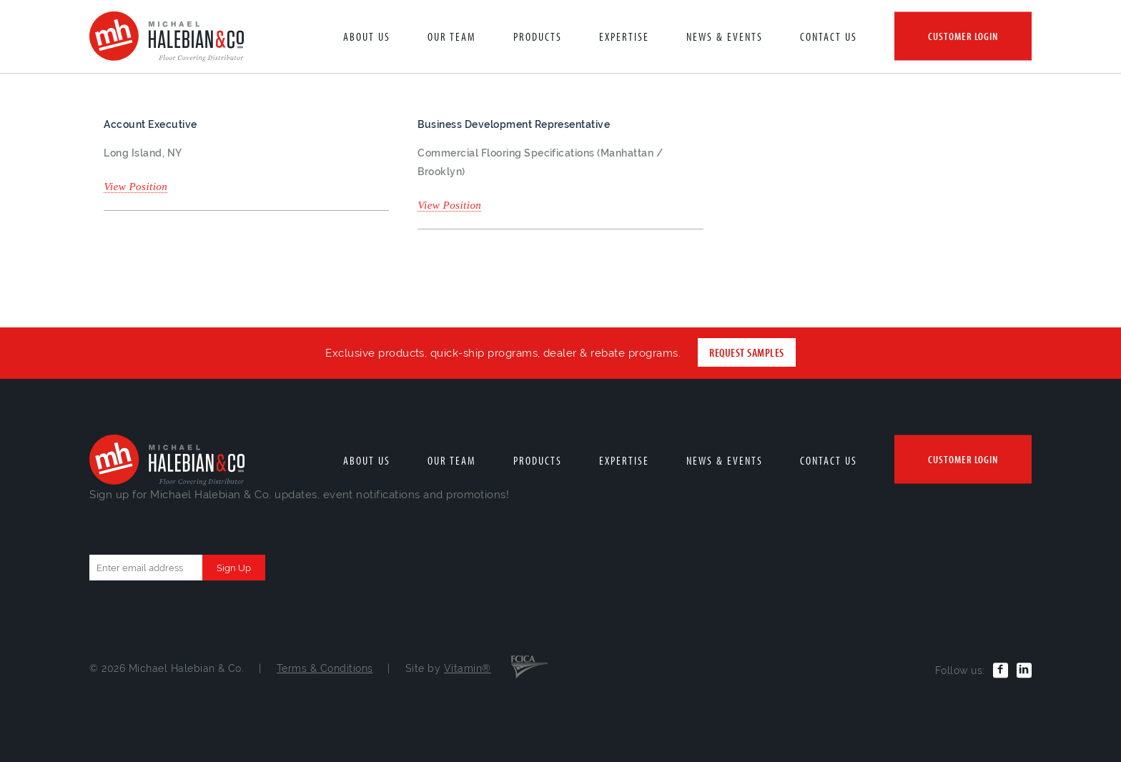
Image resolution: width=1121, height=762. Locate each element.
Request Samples (746, 352)
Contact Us (828, 36)
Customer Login (963, 36)
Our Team (452, 36)
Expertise (624, 36)
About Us (366, 36)
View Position (135, 186)
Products (537, 36)
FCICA (529, 665)
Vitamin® (467, 668)
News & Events (724, 36)
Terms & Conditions (325, 668)
